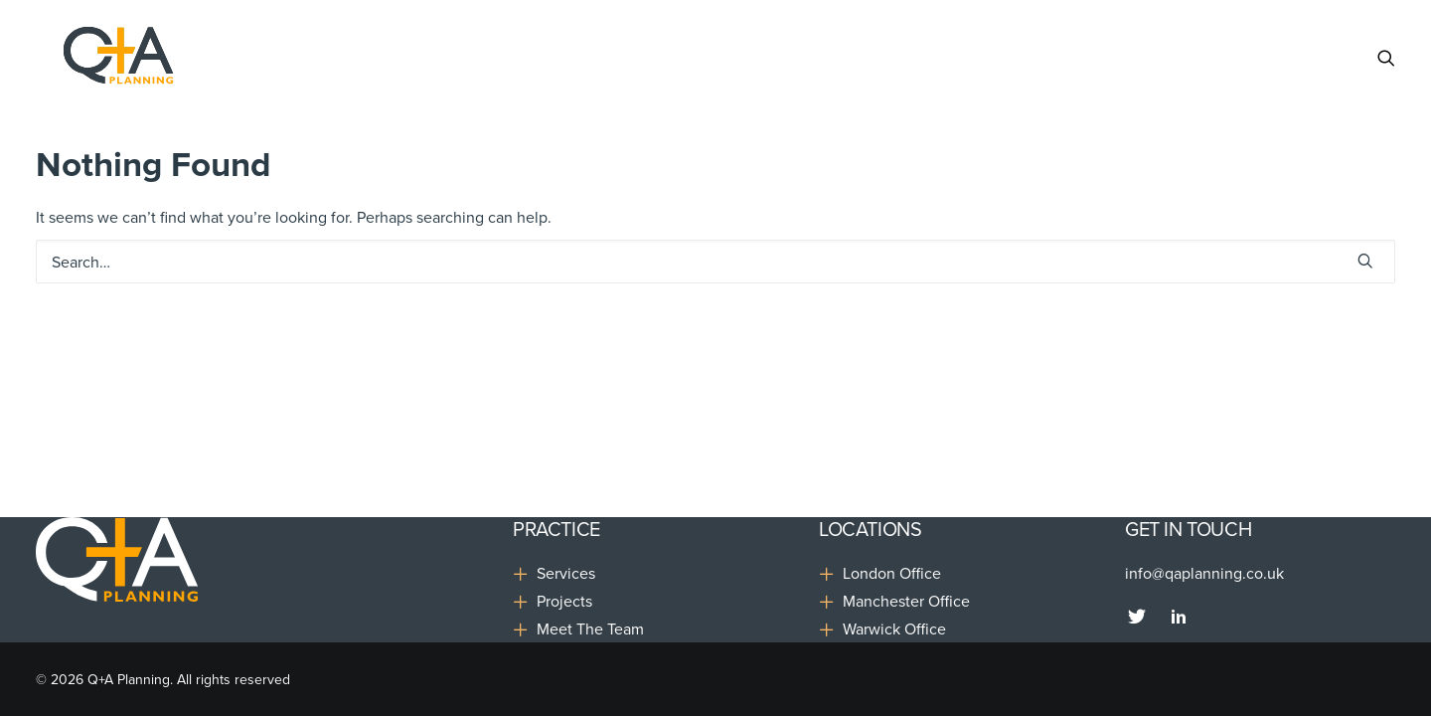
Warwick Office (894, 628)
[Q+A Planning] (96, 58)
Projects (564, 601)
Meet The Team (590, 628)
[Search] (1386, 57)
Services (566, 573)
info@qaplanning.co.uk (1204, 573)
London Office (892, 573)
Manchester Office (906, 601)
